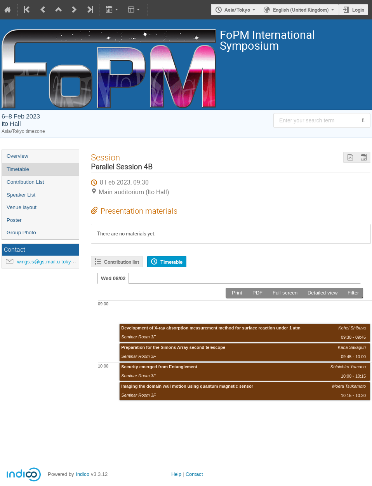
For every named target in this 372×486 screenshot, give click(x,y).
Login (358, 9)
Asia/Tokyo (237, 9)
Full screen (285, 292)
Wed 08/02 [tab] (113, 278)
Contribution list (121, 261)
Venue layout (22, 207)
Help (176, 474)
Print (237, 292)
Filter (353, 292)
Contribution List (25, 182)
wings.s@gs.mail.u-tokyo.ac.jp (51, 261)
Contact (194, 474)
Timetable (18, 169)
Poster (14, 220)
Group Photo (21, 232)
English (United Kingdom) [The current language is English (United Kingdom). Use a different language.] (301, 9)
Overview (17, 156)
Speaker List (21, 195)
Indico (82, 474)
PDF (257, 292)
